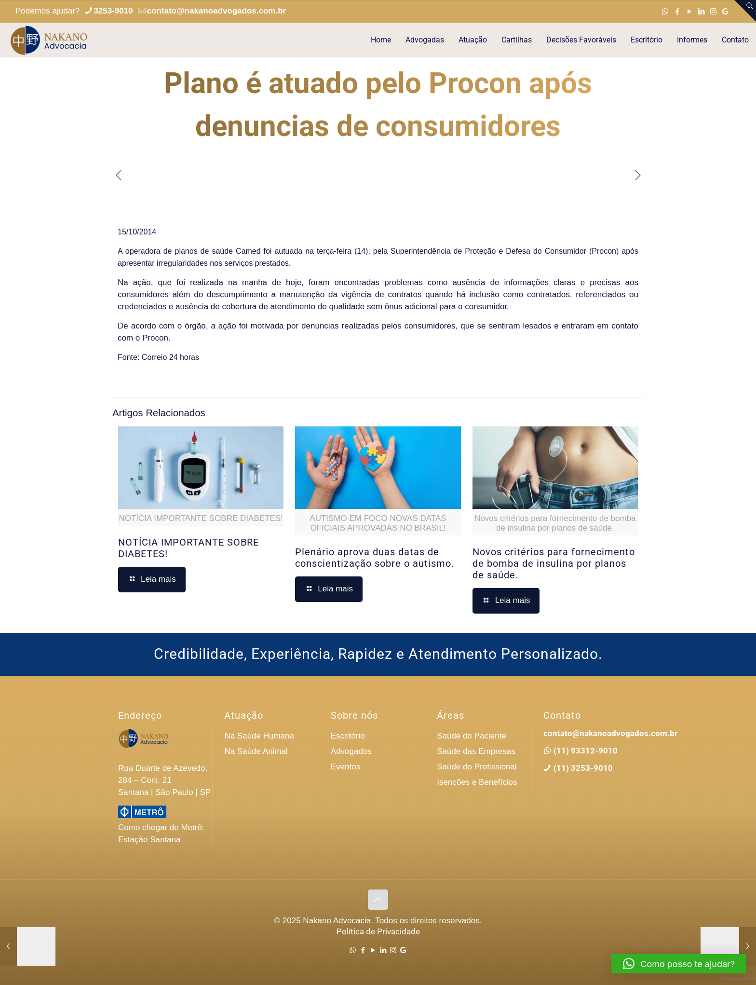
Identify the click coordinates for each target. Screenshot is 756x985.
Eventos (345, 766)
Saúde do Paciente (471, 735)
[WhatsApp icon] (665, 11)
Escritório (348, 735)
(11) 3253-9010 (582, 768)
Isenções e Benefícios (477, 782)
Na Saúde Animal (255, 751)
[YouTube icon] (689, 11)
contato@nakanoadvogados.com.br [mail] (216, 10)
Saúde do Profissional (476, 766)
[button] (678, 963)
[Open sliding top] (745, 11)
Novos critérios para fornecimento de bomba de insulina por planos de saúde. (553, 563)
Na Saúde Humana (259, 735)
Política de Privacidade (378, 931)
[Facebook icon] (677, 11)
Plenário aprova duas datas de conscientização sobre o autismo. (374, 557)
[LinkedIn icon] (701, 11)
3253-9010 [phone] (113, 10)
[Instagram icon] (713, 11)
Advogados (351, 751)
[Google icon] (725, 11)
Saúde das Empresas (476, 751)
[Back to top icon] (378, 899)
